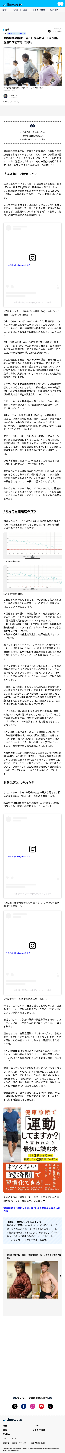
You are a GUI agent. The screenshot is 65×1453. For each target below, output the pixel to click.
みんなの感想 (55, 31)
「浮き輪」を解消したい (33, 131)
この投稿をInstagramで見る (18, 265)
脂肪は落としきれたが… (33, 139)
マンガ (15, 9)
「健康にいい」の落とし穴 (16, 33)
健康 (6, 102)
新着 (4, 9)
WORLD (54, 9)
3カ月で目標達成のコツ (33, 135)
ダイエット (14, 102)
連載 (25, 9)
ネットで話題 (38, 9)
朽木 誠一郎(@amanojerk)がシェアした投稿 (32, 302)
